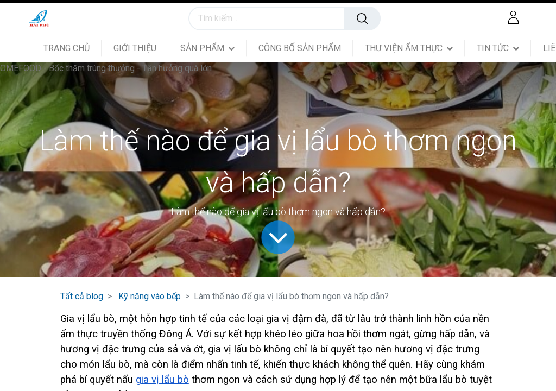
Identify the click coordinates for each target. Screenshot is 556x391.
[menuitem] (72, 48)
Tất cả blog (81, 296)
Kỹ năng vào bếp (149, 296)
